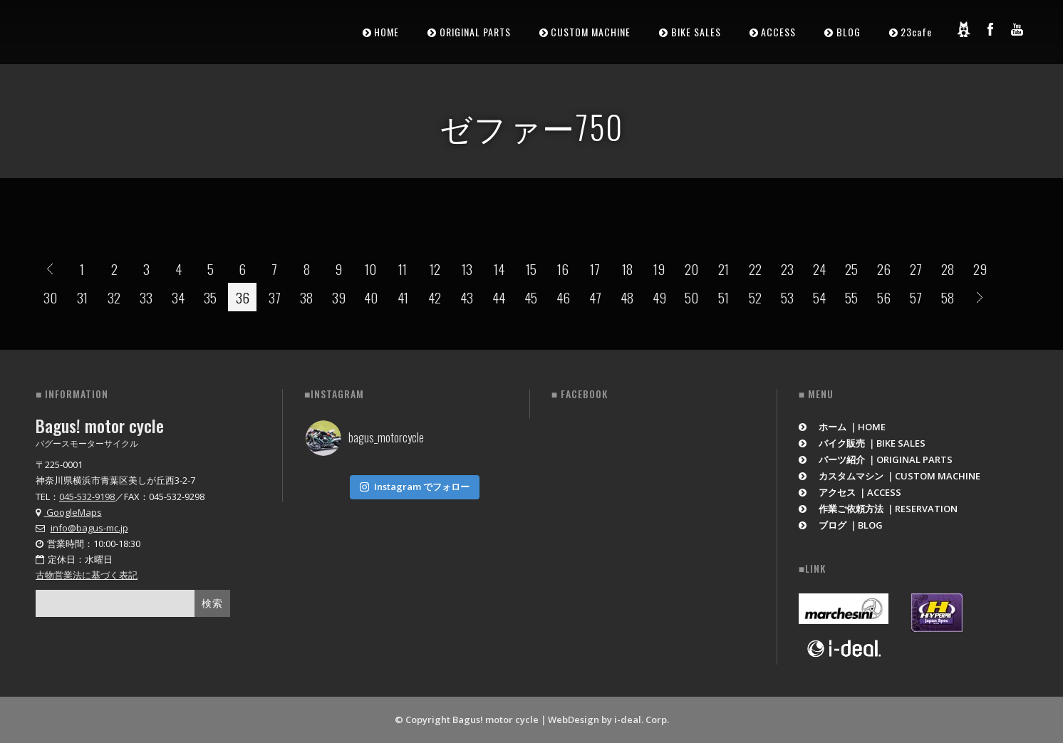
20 (691, 269)
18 (627, 269)
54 (819, 297)
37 (275, 297)
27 (916, 269)
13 (467, 269)
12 (435, 269)
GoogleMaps (69, 512)
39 (339, 297)
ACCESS (778, 31)
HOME (386, 31)
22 (755, 269)
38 (306, 297)
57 (916, 297)
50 (691, 297)
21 (723, 269)
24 (819, 269)
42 (434, 297)
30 (50, 297)
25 (851, 269)
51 (723, 297)
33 (146, 297)
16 (563, 269)
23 (787, 269)
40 (371, 297)
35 (210, 297)
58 (947, 297)
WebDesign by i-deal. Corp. (608, 719)
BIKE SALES (696, 31)
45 (530, 297)
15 (531, 269)
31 (82, 297)
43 (466, 297)
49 (659, 297)
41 (403, 297)
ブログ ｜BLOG (841, 525)
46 (563, 297)
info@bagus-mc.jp (89, 527)
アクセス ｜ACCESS (850, 492)
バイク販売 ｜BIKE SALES (862, 443)
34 (178, 297)
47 (595, 297)
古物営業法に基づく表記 (87, 574)
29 (980, 269)
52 (755, 297)
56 (884, 297)
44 (498, 297)
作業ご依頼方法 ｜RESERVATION (878, 508)
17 (595, 269)
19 (659, 269)
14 (499, 269)
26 (884, 269)
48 (627, 297)
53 (787, 297)
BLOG (848, 31)
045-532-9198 (87, 496)
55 (851, 297)
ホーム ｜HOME (842, 426)
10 (370, 269)
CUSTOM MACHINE (591, 31)
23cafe (916, 31)
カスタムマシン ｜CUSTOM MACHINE (890, 475)
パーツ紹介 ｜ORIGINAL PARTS (876, 459)
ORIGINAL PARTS (475, 31)
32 (114, 297)
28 (947, 269)
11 (402, 269)
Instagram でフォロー (415, 483)
